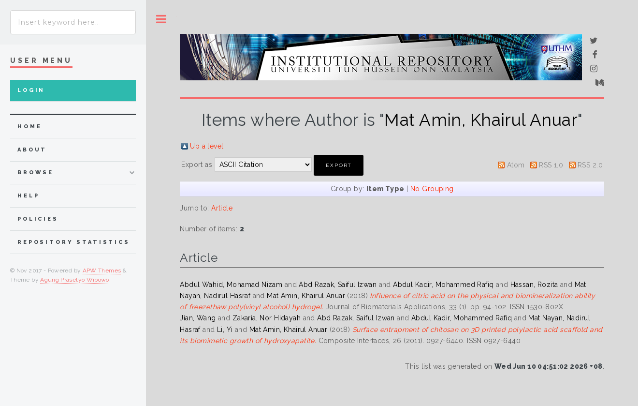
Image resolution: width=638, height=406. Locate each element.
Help (28, 196)
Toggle (161, 19)
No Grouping (432, 189)
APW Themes (102, 270)
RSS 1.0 (551, 165)
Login (31, 90)
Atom (516, 165)
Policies (37, 219)
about (32, 150)
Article (221, 208)
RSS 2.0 (590, 165)
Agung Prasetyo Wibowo (74, 279)
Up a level (206, 146)
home (29, 126)
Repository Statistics (73, 242)
